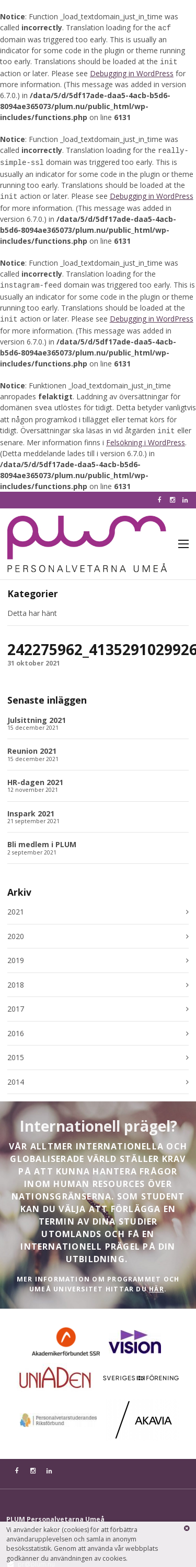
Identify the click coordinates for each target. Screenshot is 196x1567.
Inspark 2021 (30, 804)
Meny (183, 534)
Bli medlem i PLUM (41, 835)
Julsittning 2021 (36, 711)
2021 (15, 902)
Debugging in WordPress (132, 71)
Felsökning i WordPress (145, 433)
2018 (15, 975)
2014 (15, 1072)
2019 (15, 951)
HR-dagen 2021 (35, 773)
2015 (15, 1048)
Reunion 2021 (31, 741)
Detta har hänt (32, 604)
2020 (15, 927)
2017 (15, 999)
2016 (15, 1024)
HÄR (156, 1279)
